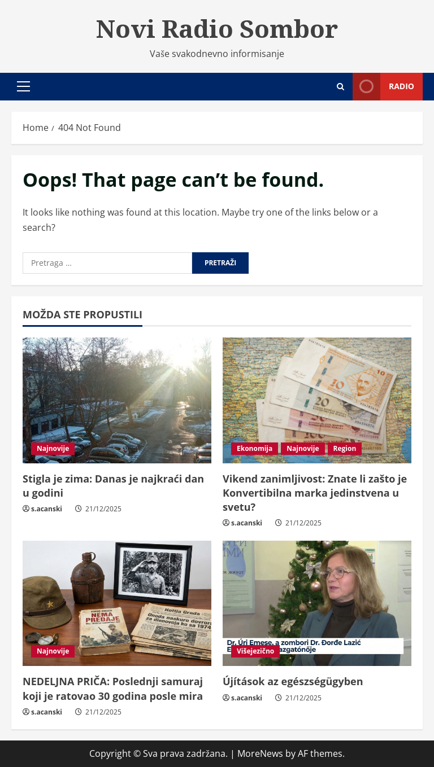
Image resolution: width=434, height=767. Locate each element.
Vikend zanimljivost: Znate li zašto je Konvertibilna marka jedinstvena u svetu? (315, 493)
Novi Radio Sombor (217, 28)
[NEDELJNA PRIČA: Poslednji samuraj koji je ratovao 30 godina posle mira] (117, 604)
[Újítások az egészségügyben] (317, 604)
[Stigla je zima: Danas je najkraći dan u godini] (117, 400)
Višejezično (255, 651)
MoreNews (260, 753)
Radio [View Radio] (383, 86)
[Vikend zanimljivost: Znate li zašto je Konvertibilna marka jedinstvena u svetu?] (317, 400)
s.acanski (46, 509)
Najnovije (53, 448)
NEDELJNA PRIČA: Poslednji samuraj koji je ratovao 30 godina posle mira (113, 688)
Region (345, 448)
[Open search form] (340, 87)
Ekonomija (254, 448)
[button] (23, 86)
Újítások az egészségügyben (293, 681)
